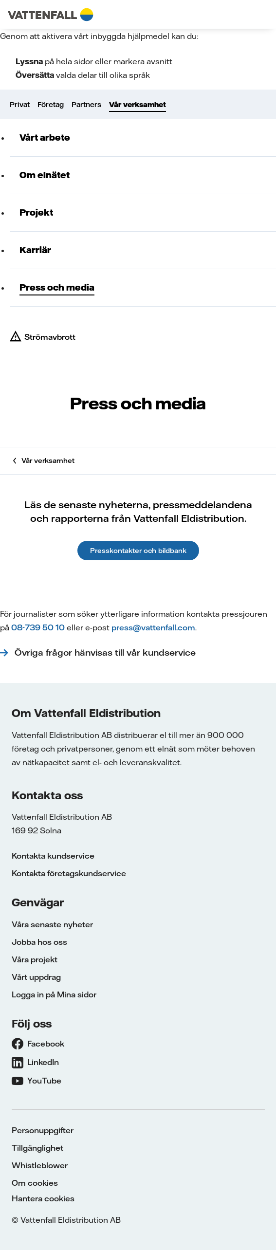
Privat (20, 104)
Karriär (35, 250)
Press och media (56, 287)
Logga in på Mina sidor (54, 994)
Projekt (36, 212)
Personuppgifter (43, 1130)
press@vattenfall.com (153, 627)
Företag (50, 104)
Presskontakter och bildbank (138, 550)
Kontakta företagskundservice (69, 873)
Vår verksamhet (137, 104)
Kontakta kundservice (53, 856)
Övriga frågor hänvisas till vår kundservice (106, 652)
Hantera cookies (43, 1198)
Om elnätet (44, 175)
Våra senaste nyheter (52, 924)
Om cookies (35, 1183)
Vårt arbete (44, 137)
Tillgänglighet (37, 1148)
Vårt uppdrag (36, 977)
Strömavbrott (49, 337)
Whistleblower (40, 1165)
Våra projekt (34, 959)
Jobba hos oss (39, 942)
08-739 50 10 (38, 627)
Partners (86, 104)
